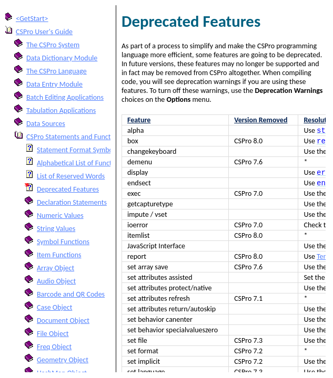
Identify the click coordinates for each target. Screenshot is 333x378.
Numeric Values (60, 215)
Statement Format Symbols (77, 149)
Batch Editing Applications (65, 97)
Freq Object (54, 346)
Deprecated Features (68, 189)
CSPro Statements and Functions (74, 136)
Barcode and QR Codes (71, 294)
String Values (56, 228)
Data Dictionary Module (61, 58)
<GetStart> (32, 18)
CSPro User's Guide (44, 31)
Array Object (55, 268)
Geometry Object (62, 359)
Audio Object (56, 281)
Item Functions (59, 254)
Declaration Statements (72, 202)
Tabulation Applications (61, 110)
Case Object (54, 307)
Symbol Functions (63, 241)
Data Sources (45, 123)
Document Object (63, 320)
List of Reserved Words (71, 176)
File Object (53, 333)
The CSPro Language (56, 71)
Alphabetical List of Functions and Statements (105, 163)
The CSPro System (52, 44)
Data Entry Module (54, 84)
